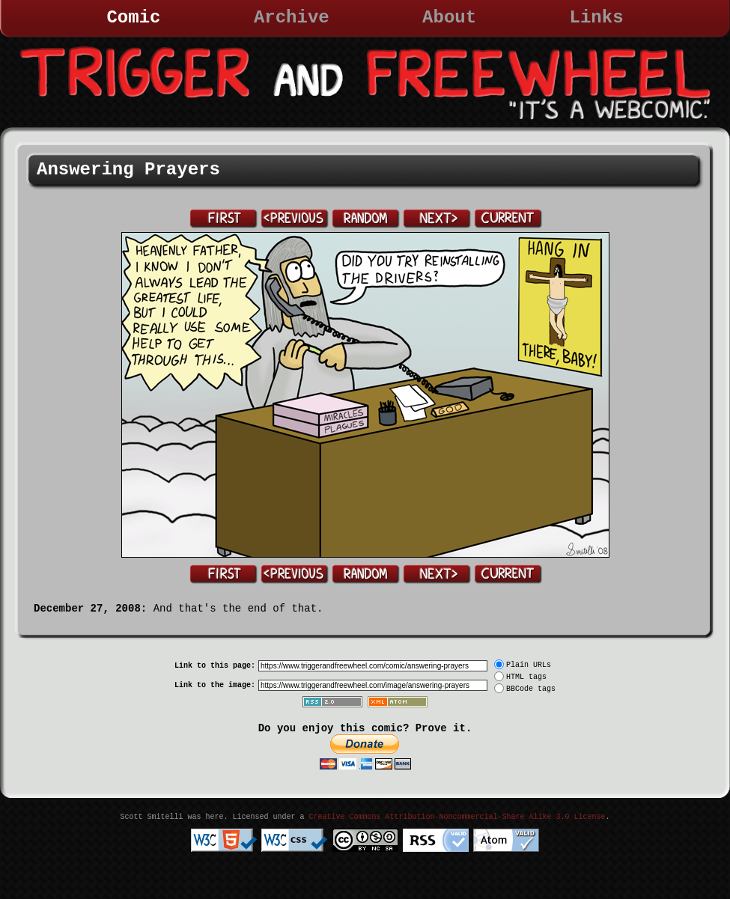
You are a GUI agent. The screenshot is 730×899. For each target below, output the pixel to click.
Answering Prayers (128, 169)
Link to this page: (214, 666)
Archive (291, 17)
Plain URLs (528, 665)
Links (597, 17)
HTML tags (526, 677)
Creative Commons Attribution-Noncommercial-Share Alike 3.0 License (456, 817)
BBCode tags (531, 689)
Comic (133, 17)
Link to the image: (214, 685)
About (449, 17)
